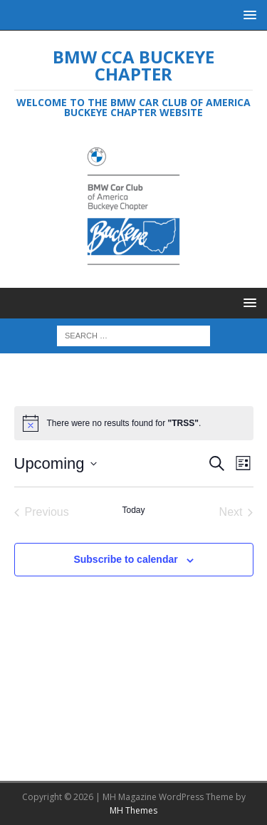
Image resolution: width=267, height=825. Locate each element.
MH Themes (133, 810)
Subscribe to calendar (125, 559)
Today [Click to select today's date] (133, 510)
